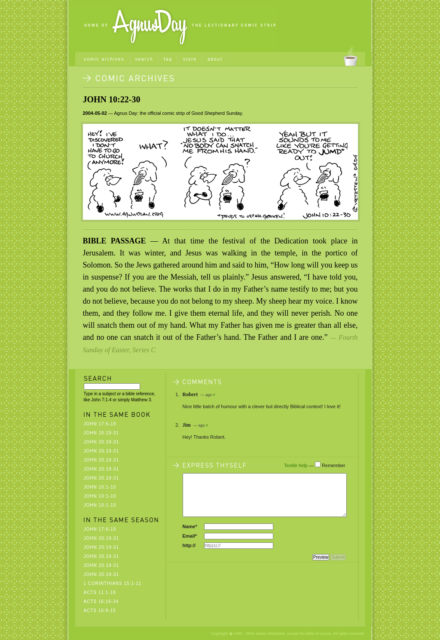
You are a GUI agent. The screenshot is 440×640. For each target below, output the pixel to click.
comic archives (104, 59)
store (190, 59)
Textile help (296, 465)
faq (168, 59)
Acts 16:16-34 (101, 601)
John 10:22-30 (112, 99)
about (215, 59)
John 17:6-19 (100, 424)
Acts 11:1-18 (100, 592)
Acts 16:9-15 (100, 610)
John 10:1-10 (100, 487)
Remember (333, 465)
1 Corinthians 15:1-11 (113, 583)
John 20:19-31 (101, 433)
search (144, 59)
